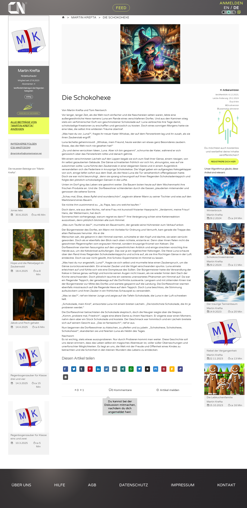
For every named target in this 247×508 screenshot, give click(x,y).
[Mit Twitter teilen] (73, 369)
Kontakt (226, 485)
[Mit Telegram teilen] (139, 369)
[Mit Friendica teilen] (172, 369)
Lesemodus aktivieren (228, 109)
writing (28, 97)
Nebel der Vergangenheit (222, 350)
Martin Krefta (83, 17)
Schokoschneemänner (220, 257)
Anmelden (231, 3)
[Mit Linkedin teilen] (98, 369)
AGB (92, 485)
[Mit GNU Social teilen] (163, 369)
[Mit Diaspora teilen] (147, 369)
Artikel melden (167, 390)
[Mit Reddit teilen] (106, 369)
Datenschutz (133, 485)
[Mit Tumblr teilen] (81, 369)
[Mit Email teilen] (114, 369)
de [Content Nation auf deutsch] (236, 8)
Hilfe (59, 485)
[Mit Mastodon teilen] (155, 369)
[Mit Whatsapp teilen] (131, 369)
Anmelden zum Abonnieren (28, 113)
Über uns (21, 485)
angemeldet (116, 412)
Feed (121, 8)
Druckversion (232, 105)
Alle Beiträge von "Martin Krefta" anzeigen (24, 126)
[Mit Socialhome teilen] (65, 377)
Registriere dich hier (223, 161)
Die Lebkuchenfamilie (220, 397)
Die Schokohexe (116, 17)
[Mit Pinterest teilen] (90, 369)
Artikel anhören (229, 90)
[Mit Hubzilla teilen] (180, 369)
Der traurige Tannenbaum (222, 304)
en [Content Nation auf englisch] (226, 8)
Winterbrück (214, 210)
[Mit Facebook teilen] (65, 369)
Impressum (182, 485)
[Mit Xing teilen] (122, 369)
